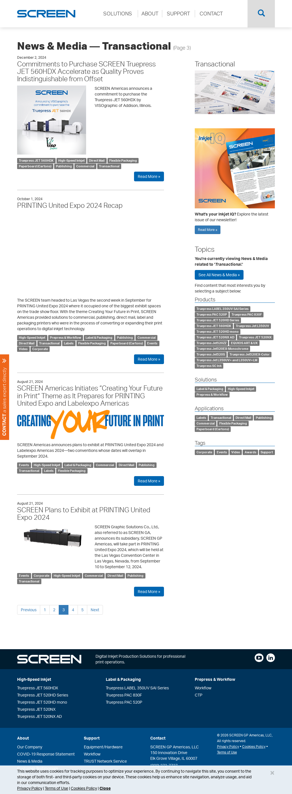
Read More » (149, 176)
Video (23, 349)
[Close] (272, 772)
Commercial (85, 166)
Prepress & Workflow (65, 338)
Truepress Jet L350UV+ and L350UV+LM (226, 360)
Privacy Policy (29, 788)
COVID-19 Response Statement (46, 754)
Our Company (29, 746)
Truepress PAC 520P (211, 314)
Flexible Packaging (123, 161)
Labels (69, 343)
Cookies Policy (84, 788)
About (23, 738)
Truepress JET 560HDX (36, 161)
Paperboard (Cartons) (35, 166)
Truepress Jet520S (210, 354)
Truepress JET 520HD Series (217, 320)
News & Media (29, 761)
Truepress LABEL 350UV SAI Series (222, 309)
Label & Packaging (99, 338)
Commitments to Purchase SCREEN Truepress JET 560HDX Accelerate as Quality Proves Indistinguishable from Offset (86, 71)
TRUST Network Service (105, 761)
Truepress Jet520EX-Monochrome (222, 349)
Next (95, 609)
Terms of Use (56, 788)
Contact (157, 738)
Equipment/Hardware (103, 746)
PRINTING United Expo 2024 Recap (70, 205)
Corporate (40, 349)
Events (152, 343)
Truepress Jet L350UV (252, 326)
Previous (28, 609)
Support (267, 452)
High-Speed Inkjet (71, 161)
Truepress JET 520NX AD (215, 337)
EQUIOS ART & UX (244, 343)
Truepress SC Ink (209, 366)
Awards (250, 452)
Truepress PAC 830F (247, 314)
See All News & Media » (219, 274)
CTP (198, 695)
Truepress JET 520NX (255, 337)
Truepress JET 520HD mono (217, 332)
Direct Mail (97, 161)
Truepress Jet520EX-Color (250, 354)
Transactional (109, 166)
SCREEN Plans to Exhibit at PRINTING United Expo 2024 (83, 513)
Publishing (64, 166)
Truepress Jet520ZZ (211, 343)
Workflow (203, 687)
